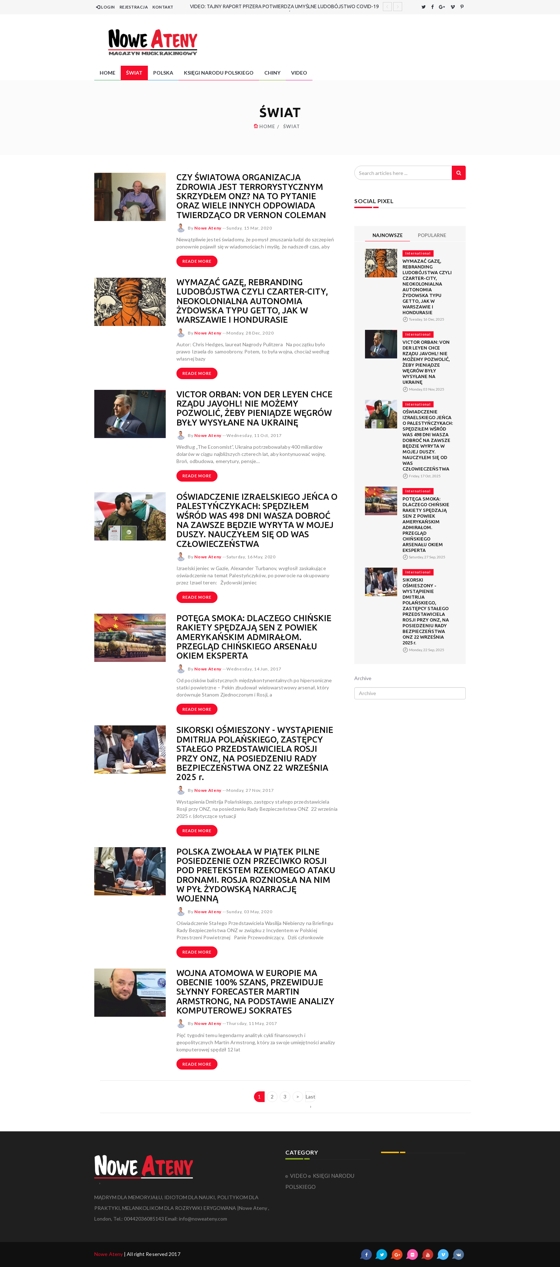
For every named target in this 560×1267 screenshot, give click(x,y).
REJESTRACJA (134, 7)
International (418, 253)
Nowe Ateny (108, 1254)
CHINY (272, 73)
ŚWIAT (134, 73)
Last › (310, 1097)
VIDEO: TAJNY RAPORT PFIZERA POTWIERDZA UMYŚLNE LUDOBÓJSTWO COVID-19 (284, 6)
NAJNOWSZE (387, 235)
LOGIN (105, 7)
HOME (107, 73)
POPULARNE (432, 235)
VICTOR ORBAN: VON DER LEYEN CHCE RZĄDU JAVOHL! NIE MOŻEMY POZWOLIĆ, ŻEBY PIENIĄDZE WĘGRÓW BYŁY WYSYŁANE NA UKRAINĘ (254, 408)
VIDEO (299, 73)
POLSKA (163, 73)
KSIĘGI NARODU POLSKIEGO (219, 73)
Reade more (196, 261)
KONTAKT (163, 7)
